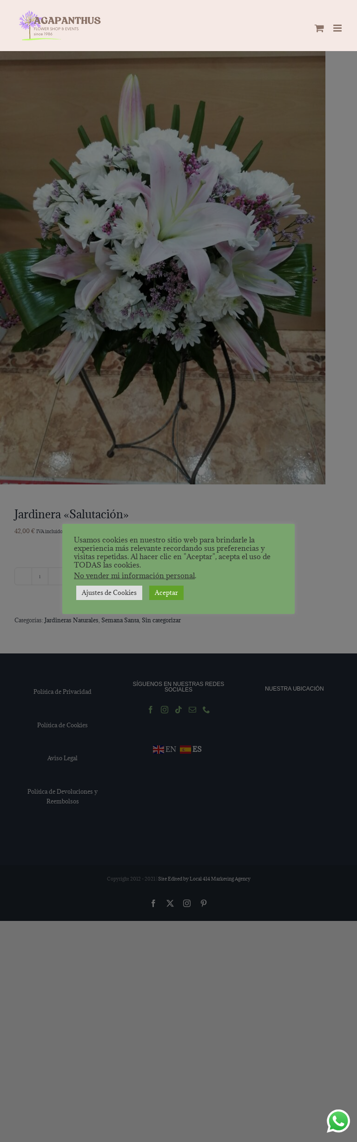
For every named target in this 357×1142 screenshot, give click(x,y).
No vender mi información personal (134, 575)
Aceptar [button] (166, 592)
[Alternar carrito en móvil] (319, 28)
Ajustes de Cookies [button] (109, 592)
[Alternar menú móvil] (338, 28)
